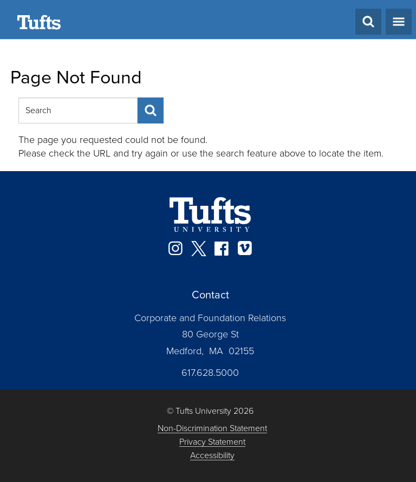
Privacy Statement (212, 442)
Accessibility (212, 455)
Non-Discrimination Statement (212, 428)
